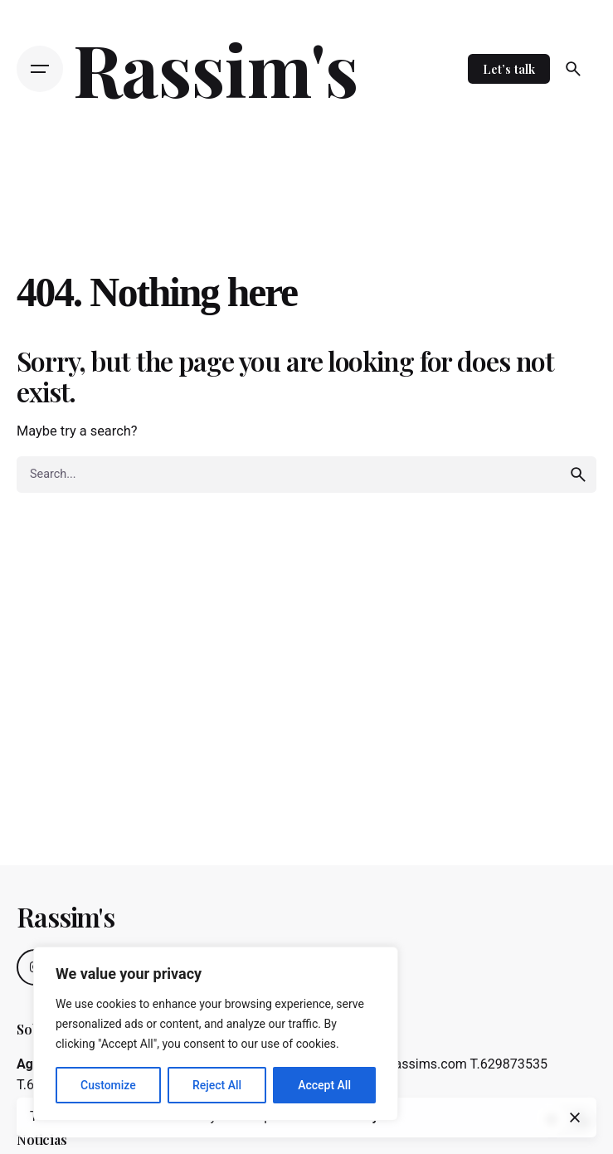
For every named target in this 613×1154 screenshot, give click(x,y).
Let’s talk (509, 69)
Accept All (324, 1085)
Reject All (216, 1085)
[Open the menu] (40, 69)
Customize (108, 1085)
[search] (578, 474)
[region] (215, 1034)
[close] (574, 1117)
